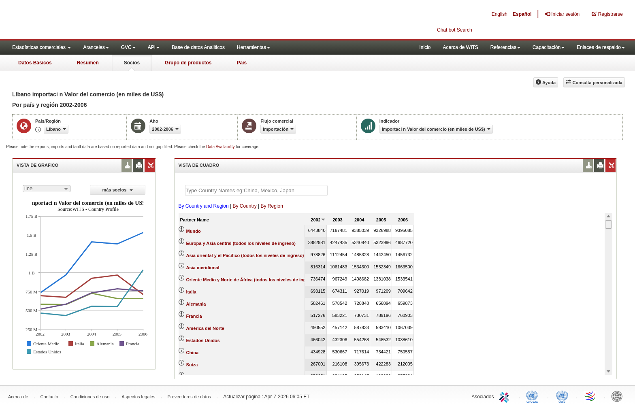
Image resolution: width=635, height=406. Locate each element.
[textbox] (256, 190)
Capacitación (549, 47)
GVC (128, 47)
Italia (191, 291)
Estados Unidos (203, 340)
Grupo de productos (188, 63)
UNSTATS (562, 396)
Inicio (424, 47)
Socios (132, 63)
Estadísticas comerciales (41, 47)
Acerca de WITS (460, 47)
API (154, 47)
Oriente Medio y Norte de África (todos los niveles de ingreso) (251, 279)
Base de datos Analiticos (198, 47)
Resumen (88, 63)
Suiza (192, 364)
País (242, 63)
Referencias (505, 47)
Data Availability (221, 147)
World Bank (619, 396)
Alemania (196, 304)
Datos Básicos (35, 63)
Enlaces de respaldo (601, 47)
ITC (505, 396)
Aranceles (96, 47)
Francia (194, 316)
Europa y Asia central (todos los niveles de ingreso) (241, 243)
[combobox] (46, 188)
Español (522, 14)
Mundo (193, 231)
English (499, 14)
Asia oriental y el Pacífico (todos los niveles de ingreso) (245, 255)
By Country (244, 206)
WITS (81, 20)
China (192, 352)
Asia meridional (202, 267)
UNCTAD (534, 396)
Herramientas (253, 47)
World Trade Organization (590, 396)
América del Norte (205, 328)
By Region (272, 206)
